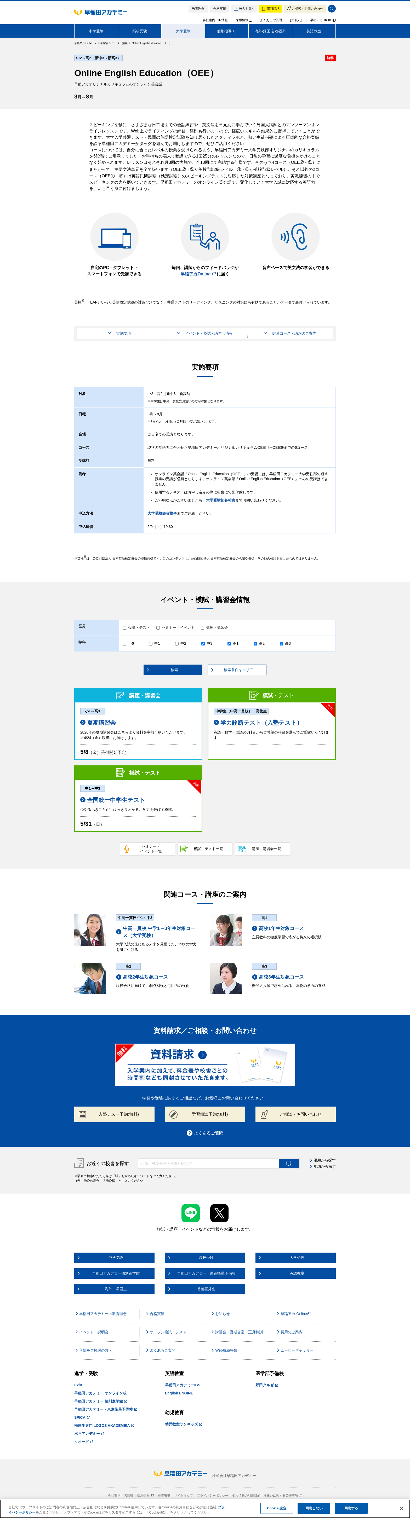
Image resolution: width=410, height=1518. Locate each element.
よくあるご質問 (271, 20)
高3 (288, 643)
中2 (183, 643)
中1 (157, 643)
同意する (351, 1508)
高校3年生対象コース (278, 977)
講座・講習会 (217, 627)
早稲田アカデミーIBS (182, 1385)
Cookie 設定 (276, 1508)
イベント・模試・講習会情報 (205, 333)
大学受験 (183, 31)
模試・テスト (139, 627)
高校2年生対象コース (142, 977)
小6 (131, 643)
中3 (209, 643)
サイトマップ (183, 1495)
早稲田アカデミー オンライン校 (100, 1393)
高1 (235, 643)
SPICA (82, 1417)
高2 (262, 643)
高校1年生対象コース (278, 928)
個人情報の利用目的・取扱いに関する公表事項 (267, 1495)
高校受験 (139, 31)
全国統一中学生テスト (112, 800)
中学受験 (96, 31)
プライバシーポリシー (212, 1495)
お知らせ (296, 20)
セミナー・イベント (178, 627)
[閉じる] (401, 1508)
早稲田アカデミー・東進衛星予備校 (105, 1409)
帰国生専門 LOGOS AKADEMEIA (104, 1425)
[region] (205, 1508)
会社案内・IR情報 (215, 20)
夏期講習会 (98, 722)
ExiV (78, 1385)
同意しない (314, 1508)
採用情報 (244, 20)
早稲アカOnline (323, 20)
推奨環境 (164, 1495)
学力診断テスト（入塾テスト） (258, 722)
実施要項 (119, 333)
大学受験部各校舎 (220, 500)
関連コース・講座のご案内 (290, 333)
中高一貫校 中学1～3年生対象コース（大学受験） (155, 932)
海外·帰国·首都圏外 (270, 31)
